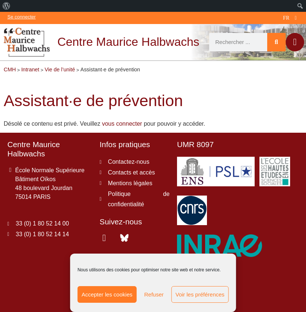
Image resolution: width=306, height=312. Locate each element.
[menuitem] (6, 6)
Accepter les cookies (107, 294)
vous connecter (122, 124)
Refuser (154, 294)
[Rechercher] (276, 42)
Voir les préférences (200, 294)
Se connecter (21, 17)
